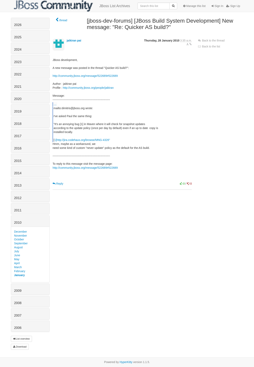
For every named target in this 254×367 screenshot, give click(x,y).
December (20, 231)
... (55, 104)
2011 (17, 210)
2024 (17, 49)
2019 (17, 111)
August (18, 247)
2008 (17, 303)
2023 (17, 62)
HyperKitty (126, 362)
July (16, 251)
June (17, 255)
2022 (17, 74)
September (21, 243)
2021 (17, 87)
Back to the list (209, 46)
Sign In (217, 6)
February (19, 271)
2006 (17, 328)
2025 (17, 37)
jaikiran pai (74, 40)
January (19, 275)
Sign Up (233, 6)
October (19, 239)
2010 (17, 222)
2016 (17, 148)
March (18, 267)
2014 (17, 173)
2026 (17, 25)
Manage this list (194, 6)
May (16, 259)
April (17, 263)
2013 (17, 185)
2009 (17, 291)
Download (20, 346)
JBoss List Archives (72, 6)
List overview (21, 338)
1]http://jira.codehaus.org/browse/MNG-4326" (82, 140)
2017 (17, 136)
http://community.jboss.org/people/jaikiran (88, 87)
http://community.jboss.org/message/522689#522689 (85, 75)
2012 (17, 198)
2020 (17, 99)
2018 (17, 124)
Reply (58, 183)
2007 (17, 315)
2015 (17, 161)
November (20, 235)
